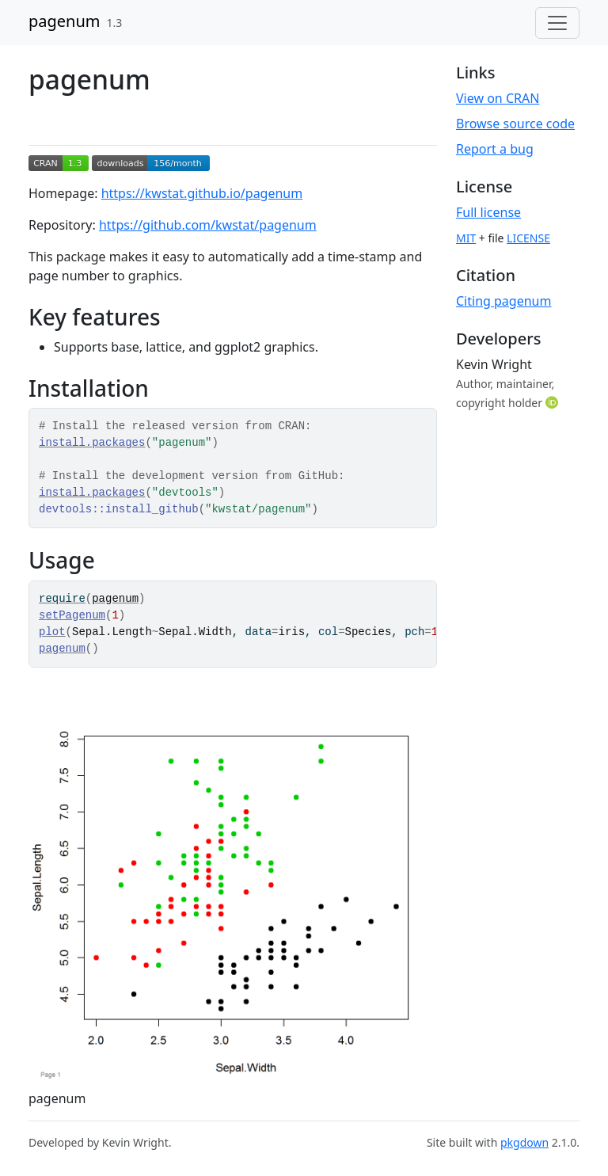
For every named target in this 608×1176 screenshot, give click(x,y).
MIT (466, 237)
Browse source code (515, 123)
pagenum (64, 21)
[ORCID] (553, 402)
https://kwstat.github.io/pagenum (202, 193)
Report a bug (495, 149)
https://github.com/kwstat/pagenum (208, 225)
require (62, 598)
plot (52, 632)
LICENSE (528, 237)
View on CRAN (497, 98)
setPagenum (72, 615)
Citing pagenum (503, 301)
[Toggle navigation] (557, 23)
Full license (488, 212)
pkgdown (524, 1142)
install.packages (92, 442)
